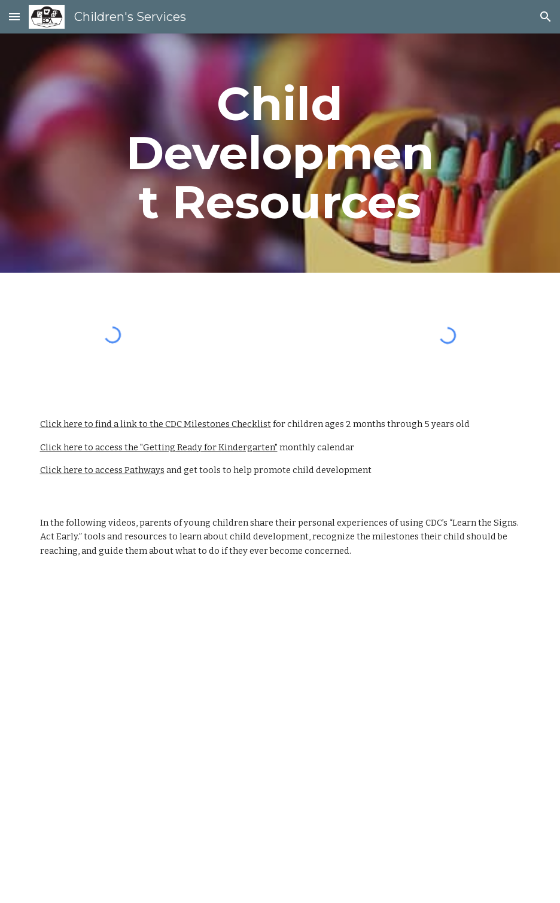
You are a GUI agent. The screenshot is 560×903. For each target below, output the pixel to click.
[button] (14, 16)
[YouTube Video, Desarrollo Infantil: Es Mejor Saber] (280, 821)
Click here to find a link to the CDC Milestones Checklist (155, 424)
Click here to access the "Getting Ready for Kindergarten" (159, 447)
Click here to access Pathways (102, 470)
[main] (279, 153)
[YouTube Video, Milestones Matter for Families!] (154, 658)
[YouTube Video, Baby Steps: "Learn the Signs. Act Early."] (406, 658)
